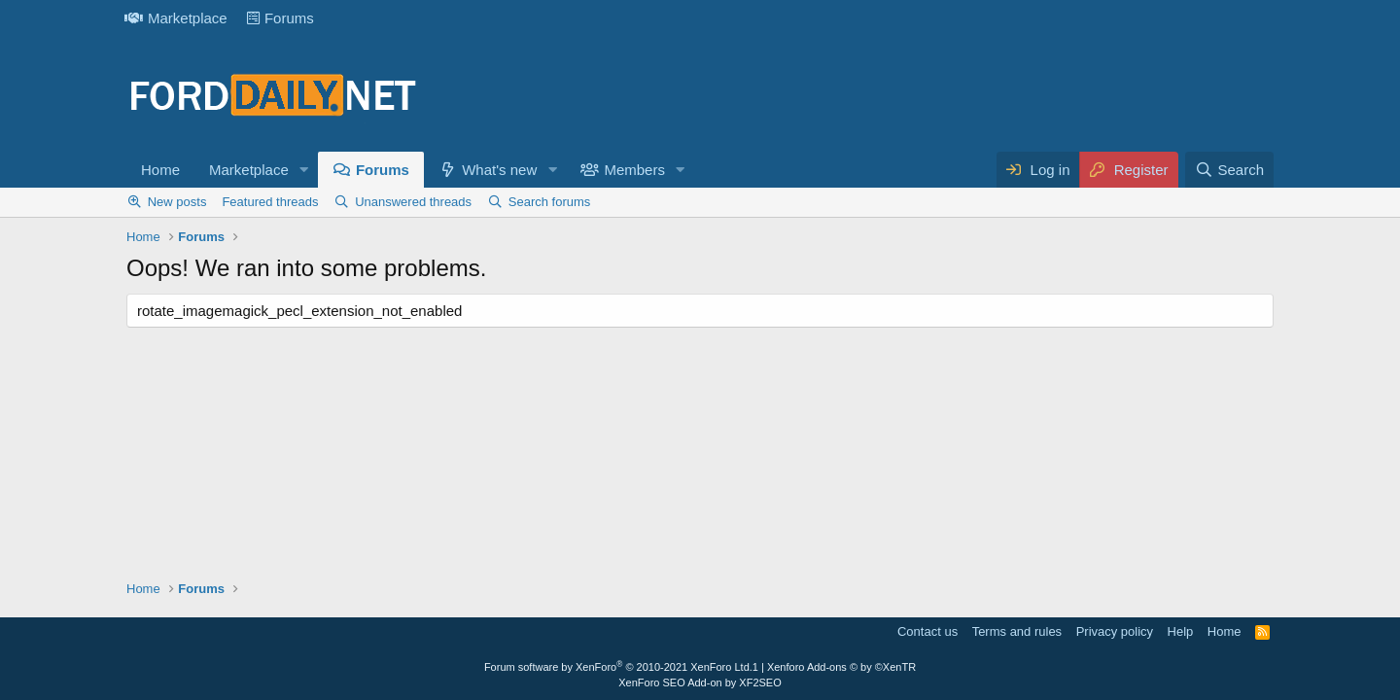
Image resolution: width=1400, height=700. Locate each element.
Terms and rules (1017, 631)
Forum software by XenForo (618, 667)
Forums (280, 18)
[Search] (1229, 170)
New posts (177, 201)
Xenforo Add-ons (841, 667)
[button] (304, 170)
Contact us (927, 631)
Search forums (549, 201)
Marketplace (176, 18)
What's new (499, 169)
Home (160, 169)
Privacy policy (1114, 631)
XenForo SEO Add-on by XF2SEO (700, 682)
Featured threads (270, 201)
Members (634, 169)
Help (1181, 631)
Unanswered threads (413, 201)
